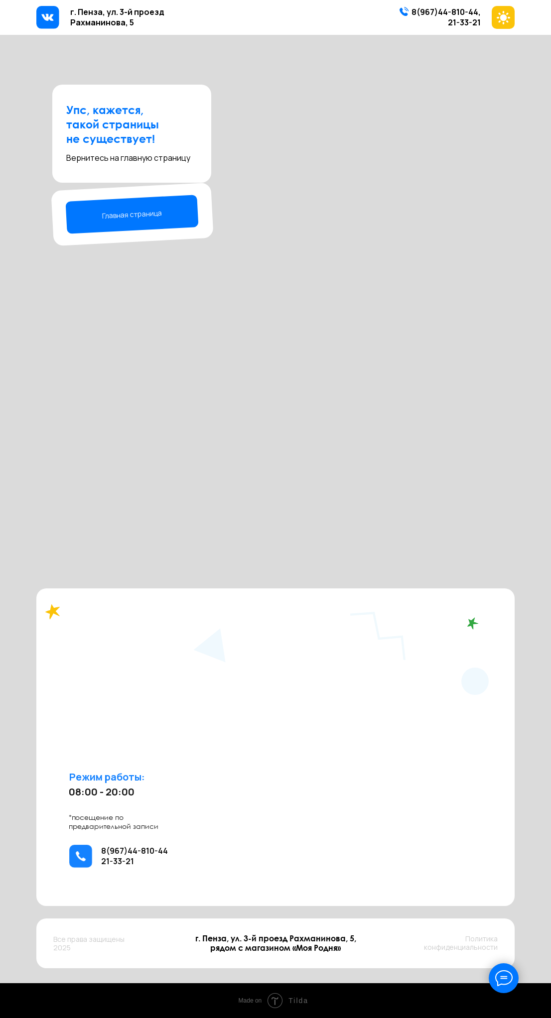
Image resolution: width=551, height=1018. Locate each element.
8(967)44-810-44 (445, 11)
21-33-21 (464, 22)
